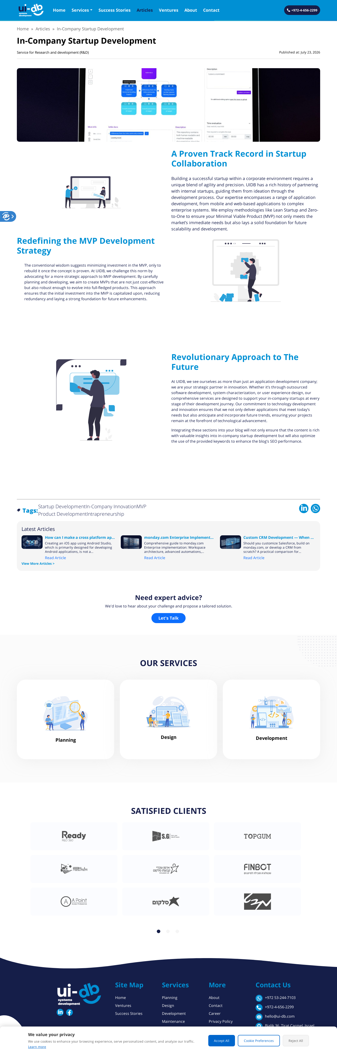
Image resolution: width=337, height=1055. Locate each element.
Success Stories (115, 10)
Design (168, 1005)
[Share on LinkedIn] (303, 508)
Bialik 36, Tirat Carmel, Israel (285, 1026)
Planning (169, 997)
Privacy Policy (221, 1021)
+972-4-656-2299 (275, 1007)
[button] (6, 216)
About (190, 10)
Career (215, 1013)
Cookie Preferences (259, 1040)
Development (174, 1013)
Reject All (296, 1040)
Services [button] (80, 10)
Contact (211, 10)
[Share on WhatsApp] (315, 508)
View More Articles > (38, 563)
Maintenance (173, 1021)
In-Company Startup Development (90, 29)
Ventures (168, 10)
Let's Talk (168, 618)
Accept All (221, 1040)
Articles (145, 10)
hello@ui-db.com (275, 1016)
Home (59, 10)
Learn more (37, 1046)
